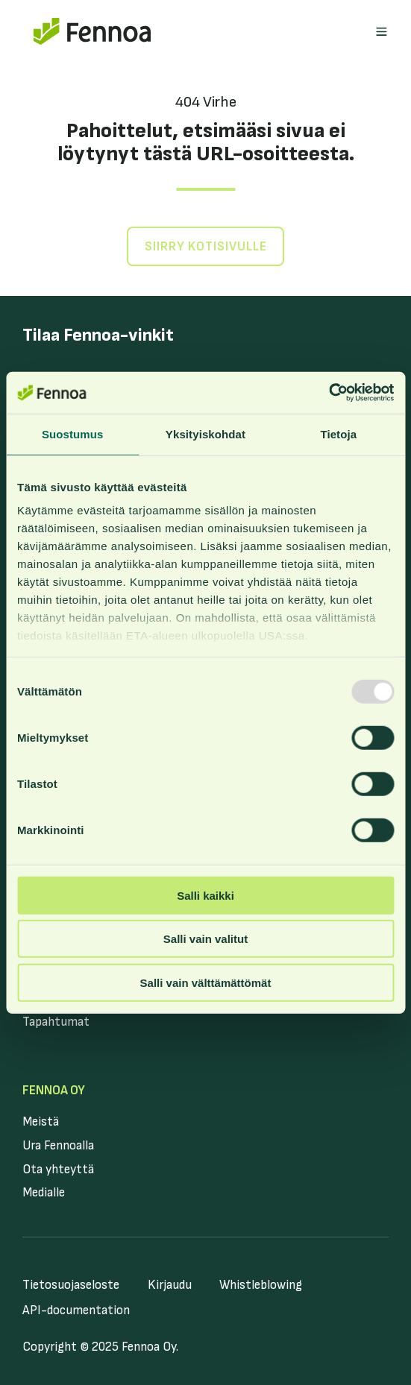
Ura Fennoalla (58, 1145)
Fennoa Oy (53, 1090)
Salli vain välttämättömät (206, 982)
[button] (381, 32)
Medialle (43, 1192)
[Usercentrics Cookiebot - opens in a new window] (328, 393)
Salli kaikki (205, 895)
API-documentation (76, 1310)
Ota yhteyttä (58, 1169)
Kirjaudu (170, 1285)
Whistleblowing (260, 1285)
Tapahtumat (56, 1022)
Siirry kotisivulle (206, 246)
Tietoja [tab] (338, 433)
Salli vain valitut (205, 939)
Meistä (40, 1121)
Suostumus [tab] (73, 433)
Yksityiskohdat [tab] (205, 433)
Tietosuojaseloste (70, 1285)
